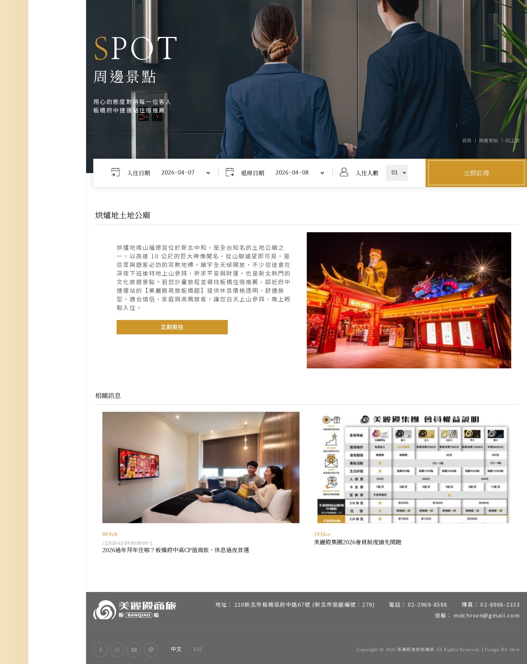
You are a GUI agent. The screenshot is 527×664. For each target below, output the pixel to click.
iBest (514, 650)
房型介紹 (43, 300)
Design (491, 650)
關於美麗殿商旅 (43, 282)
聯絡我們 (43, 407)
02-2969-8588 (427, 604)
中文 (22, 627)
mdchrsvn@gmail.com (486, 615)
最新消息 (43, 371)
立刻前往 (172, 327)
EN (61, 627)
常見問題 (43, 389)
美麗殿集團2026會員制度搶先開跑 (357, 542)
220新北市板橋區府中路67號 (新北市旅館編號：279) (304, 604)
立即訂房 (476, 172)
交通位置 (43, 335)
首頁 (467, 140)
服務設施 (43, 318)
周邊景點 (43, 353)
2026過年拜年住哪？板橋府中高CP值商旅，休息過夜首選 (175, 550)
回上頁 (512, 140)
